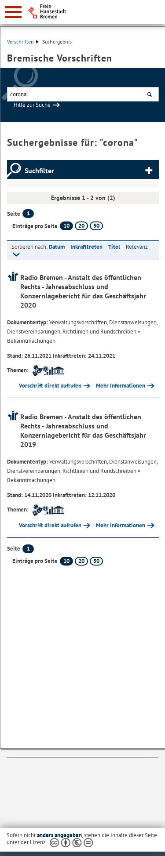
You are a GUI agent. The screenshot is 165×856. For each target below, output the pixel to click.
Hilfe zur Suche (32, 105)
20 (81, 225)
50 (96, 225)
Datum (57, 246)
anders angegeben (59, 835)
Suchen (149, 95)
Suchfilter (39, 170)
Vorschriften (23, 41)
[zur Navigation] (13, 12)
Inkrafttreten (86, 246)
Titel (114, 246)
